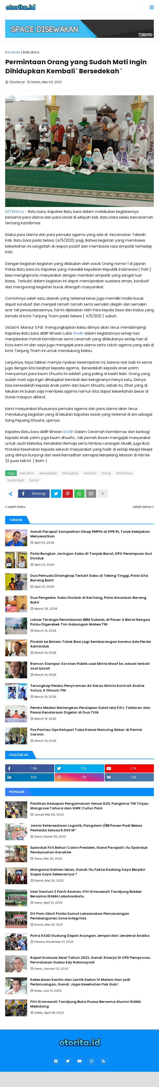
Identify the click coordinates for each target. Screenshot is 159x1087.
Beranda (12, 52)
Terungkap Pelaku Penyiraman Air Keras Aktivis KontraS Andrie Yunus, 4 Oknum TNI (87, 688)
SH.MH (78, 333)
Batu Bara (31, 52)
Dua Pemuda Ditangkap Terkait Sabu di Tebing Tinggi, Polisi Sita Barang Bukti (89, 578)
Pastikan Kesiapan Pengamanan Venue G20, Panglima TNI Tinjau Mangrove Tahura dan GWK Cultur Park (89, 806)
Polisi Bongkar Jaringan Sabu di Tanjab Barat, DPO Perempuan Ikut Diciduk (91, 556)
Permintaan (124, 473)
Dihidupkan (70, 473)
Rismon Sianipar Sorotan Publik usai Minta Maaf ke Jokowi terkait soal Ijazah (90, 666)
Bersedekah (48, 473)
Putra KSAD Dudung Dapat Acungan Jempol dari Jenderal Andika (89, 935)
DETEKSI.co (14, 211)
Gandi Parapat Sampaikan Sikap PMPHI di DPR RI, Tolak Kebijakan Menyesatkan (90, 534)
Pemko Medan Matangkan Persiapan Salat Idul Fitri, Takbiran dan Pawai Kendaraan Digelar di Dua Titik (90, 710)
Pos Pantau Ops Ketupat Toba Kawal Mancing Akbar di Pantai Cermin (86, 732)
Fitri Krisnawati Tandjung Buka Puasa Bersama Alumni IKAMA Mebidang (85, 1004)
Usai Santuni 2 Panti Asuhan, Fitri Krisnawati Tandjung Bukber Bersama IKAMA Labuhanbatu (86, 894)
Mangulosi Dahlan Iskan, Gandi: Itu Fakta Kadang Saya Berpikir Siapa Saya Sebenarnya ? (88, 872)
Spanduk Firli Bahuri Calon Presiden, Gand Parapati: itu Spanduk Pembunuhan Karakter (89, 850)
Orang (106, 473)
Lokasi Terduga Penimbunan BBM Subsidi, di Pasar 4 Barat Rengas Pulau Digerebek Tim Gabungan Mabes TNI (90, 622)
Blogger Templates (89, 1078)
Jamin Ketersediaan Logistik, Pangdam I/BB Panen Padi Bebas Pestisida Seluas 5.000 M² (86, 828)
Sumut (34, 480)
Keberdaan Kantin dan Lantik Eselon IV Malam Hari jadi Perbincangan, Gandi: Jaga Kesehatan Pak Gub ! (80, 982)
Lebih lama (142, 506)
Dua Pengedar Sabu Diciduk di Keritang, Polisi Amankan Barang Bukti (88, 600)
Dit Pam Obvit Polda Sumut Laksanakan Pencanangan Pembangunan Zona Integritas (79, 916)
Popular (17, 791)
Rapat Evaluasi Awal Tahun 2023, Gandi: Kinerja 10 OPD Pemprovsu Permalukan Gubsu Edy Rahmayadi (90, 960)
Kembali (90, 473)
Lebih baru (16, 506)
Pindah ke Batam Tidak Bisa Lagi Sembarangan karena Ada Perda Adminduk (90, 644)
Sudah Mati (15, 480)
